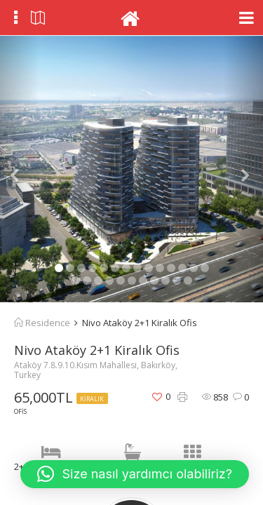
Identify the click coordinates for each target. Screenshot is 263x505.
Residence (42, 322)
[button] (19, 169)
